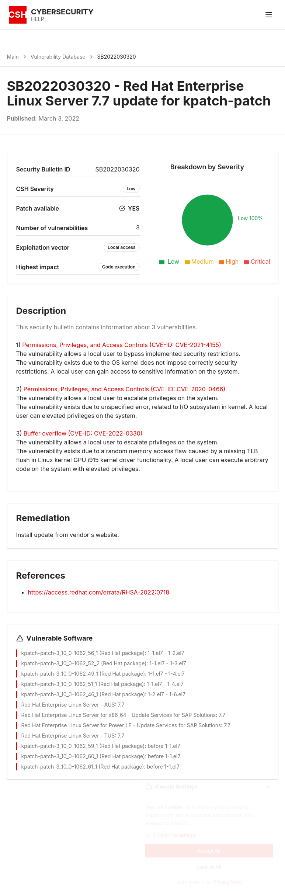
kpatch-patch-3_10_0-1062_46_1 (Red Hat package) (83, 694)
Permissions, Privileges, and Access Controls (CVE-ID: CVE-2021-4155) (121, 345)
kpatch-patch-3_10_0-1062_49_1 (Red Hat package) (83, 673)
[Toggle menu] (268, 14)
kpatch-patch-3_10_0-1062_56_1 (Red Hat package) (83, 653)
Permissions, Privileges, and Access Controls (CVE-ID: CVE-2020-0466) (125, 389)
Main (13, 56)
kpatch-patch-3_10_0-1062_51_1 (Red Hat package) (82, 684)
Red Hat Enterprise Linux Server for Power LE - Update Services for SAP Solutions (121, 725)
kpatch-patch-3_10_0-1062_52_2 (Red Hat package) (84, 663)
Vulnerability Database (58, 56)
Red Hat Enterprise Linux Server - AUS (68, 704)
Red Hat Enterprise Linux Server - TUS (68, 735)
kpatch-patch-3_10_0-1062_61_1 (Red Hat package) (82, 766)
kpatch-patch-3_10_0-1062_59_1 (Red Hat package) (83, 746)
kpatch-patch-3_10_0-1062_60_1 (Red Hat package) (83, 756)
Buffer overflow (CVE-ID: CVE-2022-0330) (83, 433)
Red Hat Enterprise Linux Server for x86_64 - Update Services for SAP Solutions (118, 715)
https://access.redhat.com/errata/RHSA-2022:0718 (99, 592)
